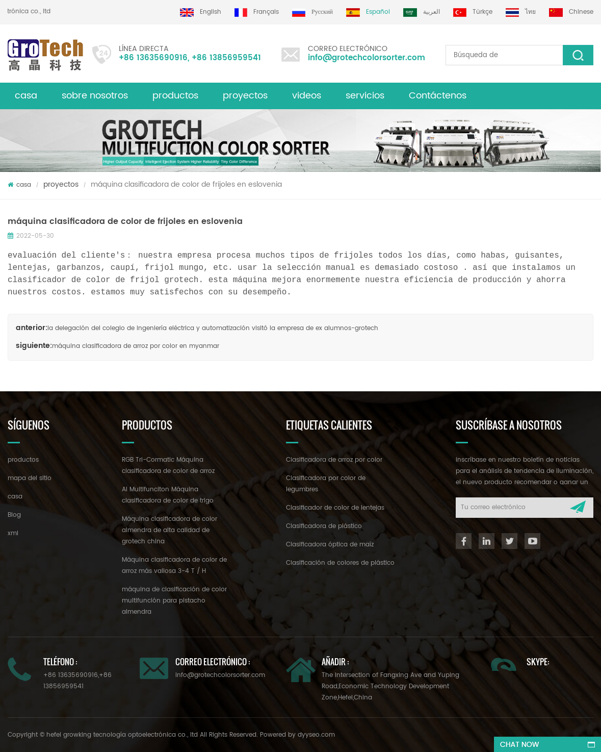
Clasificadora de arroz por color (334, 460)
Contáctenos (437, 95)
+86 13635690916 (153, 58)
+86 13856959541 (226, 58)
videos (306, 95)
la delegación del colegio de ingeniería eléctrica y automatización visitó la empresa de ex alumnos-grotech (212, 328)
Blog (14, 515)
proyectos (245, 95)
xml (13, 533)
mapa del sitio (29, 478)
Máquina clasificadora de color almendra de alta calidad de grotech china (169, 530)
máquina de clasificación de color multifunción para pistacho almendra (174, 601)
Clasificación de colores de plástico (340, 563)
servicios (365, 95)
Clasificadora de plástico (324, 526)
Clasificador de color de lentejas (335, 508)
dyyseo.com (316, 735)
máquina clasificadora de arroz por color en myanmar (135, 346)
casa (26, 95)
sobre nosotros (95, 95)
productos (23, 460)
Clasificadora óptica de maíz (330, 544)
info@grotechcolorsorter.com (366, 58)
